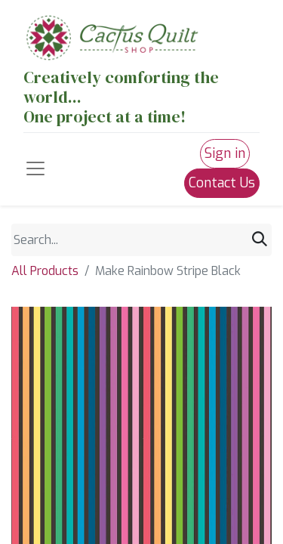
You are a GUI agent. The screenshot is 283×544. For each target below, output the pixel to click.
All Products (44, 271)
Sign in (225, 153)
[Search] (260, 239)
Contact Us (222, 183)
